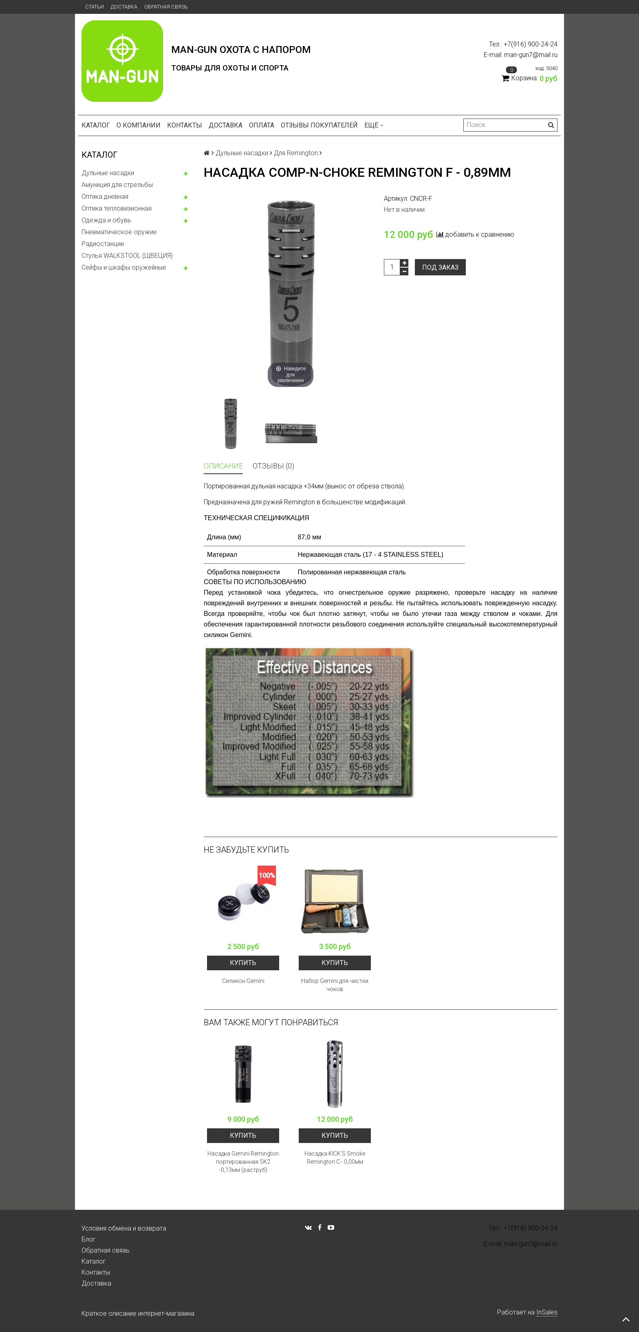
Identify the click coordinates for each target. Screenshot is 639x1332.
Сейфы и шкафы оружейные (124, 267)
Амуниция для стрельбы (117, 185)
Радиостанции (103, 244)
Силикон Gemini (243, 981)
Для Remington (296, 153)
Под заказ (440, 267)
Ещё (373, 125)
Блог (89, 1239)
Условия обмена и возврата (124, 1228)
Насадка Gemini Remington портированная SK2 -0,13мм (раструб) (243, 1161)
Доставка (124, 7)
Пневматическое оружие (119, 232)
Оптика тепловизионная (117, 208)
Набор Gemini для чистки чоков (334, 985)
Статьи (94, 7)
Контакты (184, 125)
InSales (546, 1312)
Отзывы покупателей (319, 125)
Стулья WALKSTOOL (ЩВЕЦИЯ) (127, 255)
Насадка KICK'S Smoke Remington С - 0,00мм (334, 1157)
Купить (243, 963)
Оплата (261, 125)
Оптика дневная (105, 196)
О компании (139, 125)
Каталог (96, 125)
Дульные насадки (108, 173)
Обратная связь (166, 7)
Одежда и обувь (106, 220)
